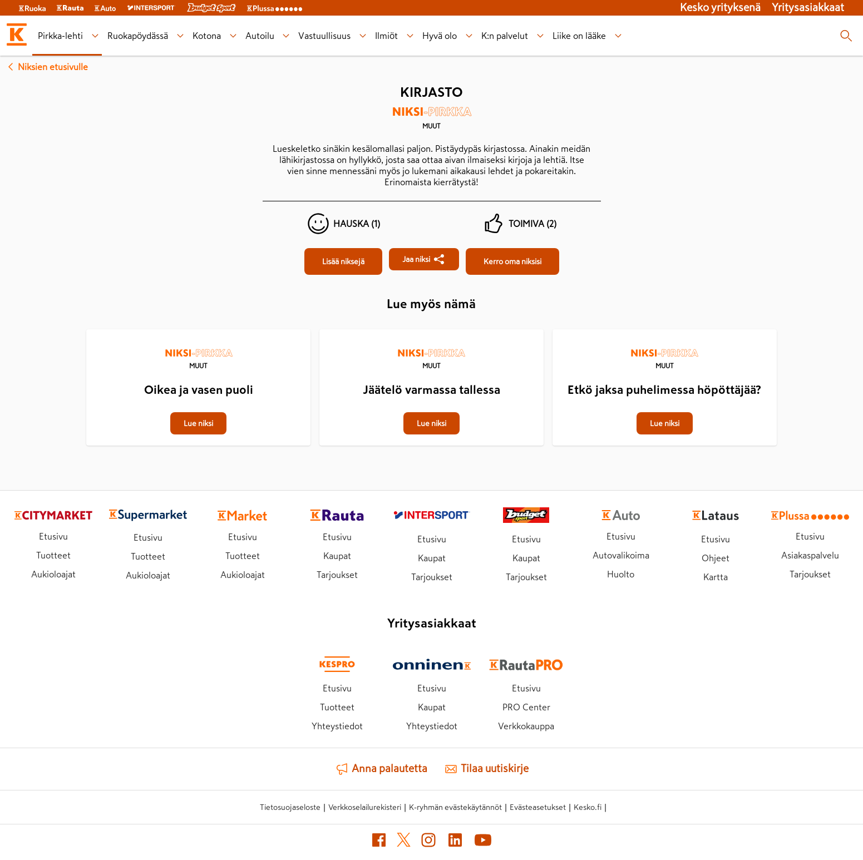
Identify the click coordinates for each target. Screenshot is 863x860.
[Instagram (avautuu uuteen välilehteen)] (428, 842)
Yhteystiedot (337, 725)
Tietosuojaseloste (290, 807)
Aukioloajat (53, 574)
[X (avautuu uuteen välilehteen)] (404, 842)
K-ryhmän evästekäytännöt (455, 807)
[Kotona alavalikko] (233, 36)
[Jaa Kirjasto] (424, 259)
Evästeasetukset (538, 807)
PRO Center (526, 707)
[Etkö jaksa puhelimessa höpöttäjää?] (665, 330)
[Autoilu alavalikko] (286, 36)
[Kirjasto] (343, 261)
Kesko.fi (587, 807)
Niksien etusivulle (46, 66)
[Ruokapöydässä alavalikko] (180, 36)
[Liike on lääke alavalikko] (618, 36)
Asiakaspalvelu (810, 555)
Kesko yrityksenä (720, 7)
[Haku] (846, 35)
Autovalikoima (621, 555)
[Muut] (431, 122)
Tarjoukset (337, 574)
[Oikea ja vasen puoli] (198, 330)
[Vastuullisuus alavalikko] (363, 36)
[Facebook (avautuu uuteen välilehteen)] (379, 842)
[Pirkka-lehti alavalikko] (95, 36)
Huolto (620, 574)
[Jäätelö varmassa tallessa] (431, 330)
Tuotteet (53, 555)
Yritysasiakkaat (808, 7)
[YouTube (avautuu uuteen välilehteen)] (483, 842)
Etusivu (53, 536)
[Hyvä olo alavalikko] (469, 36)
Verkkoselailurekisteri (364, 807)
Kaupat (337, 555)
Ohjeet (715, 557)
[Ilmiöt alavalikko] (410, 36)
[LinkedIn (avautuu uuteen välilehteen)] (455, 842)
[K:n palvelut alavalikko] (541, 36)
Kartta (715, 576)
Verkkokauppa (526, 725)
